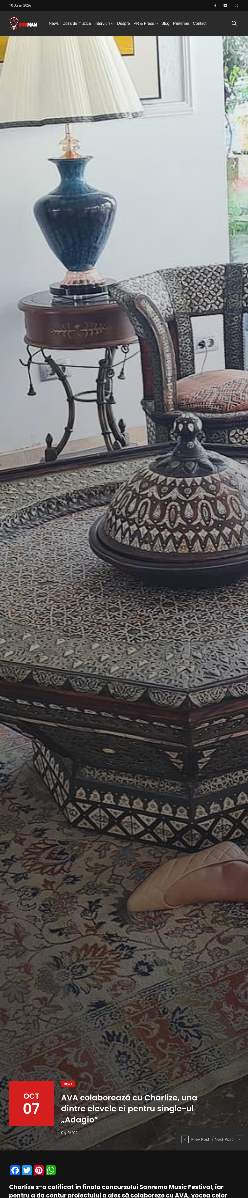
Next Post (229, 1139)
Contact (199, 23)
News (54, 23)
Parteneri (181, 23)
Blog (165, 23)
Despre (123, 23)
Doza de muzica (77, 23)
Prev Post (195, 1139)
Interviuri (102, 23)
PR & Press (144, 23)
